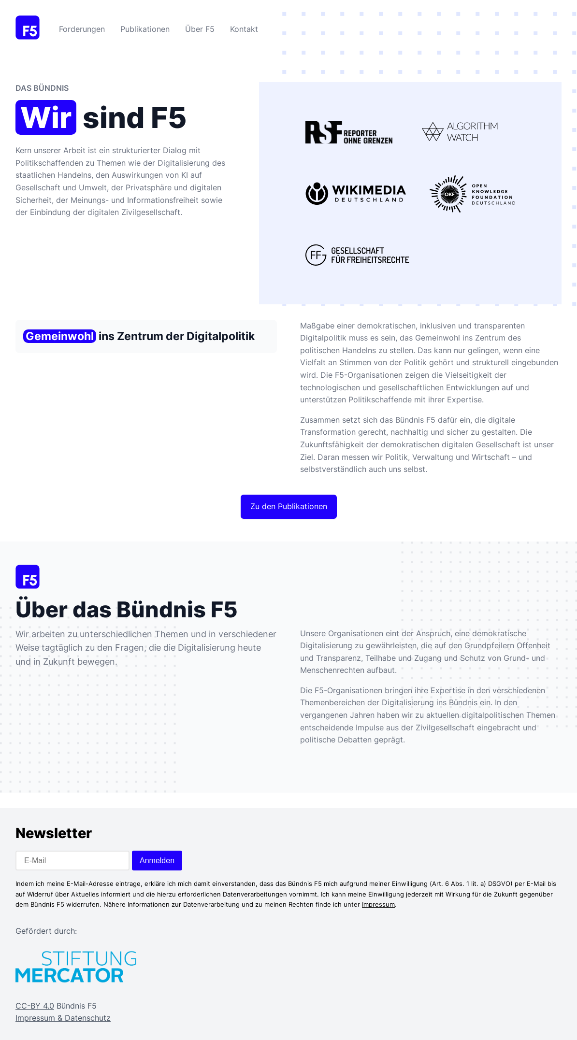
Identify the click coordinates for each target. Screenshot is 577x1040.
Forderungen (82, 29)
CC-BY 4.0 (34, 1006)
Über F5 (200, 29)
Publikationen (145, 29)
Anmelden (157, 860)
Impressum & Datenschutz (63, 1018)
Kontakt (244, 29)
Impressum (378, 904)
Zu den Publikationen (288, 506)
